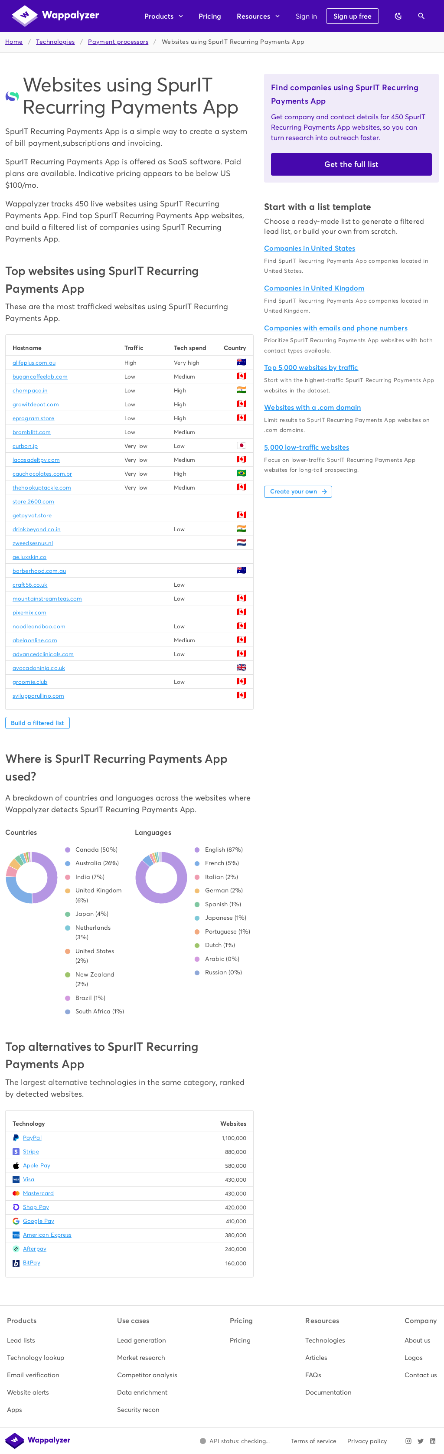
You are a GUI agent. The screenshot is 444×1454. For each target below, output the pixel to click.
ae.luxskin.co (29, 557)
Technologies (55, 42)
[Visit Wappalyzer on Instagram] (408, 1441)
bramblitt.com (32, 432)
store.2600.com (34, 501)
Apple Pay (36, 1165)
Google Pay (38, 1221)
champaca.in (30, 390)
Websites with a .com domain (312, 407)
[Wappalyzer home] (55, 16)
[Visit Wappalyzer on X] (421, 1441)
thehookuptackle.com (42, 487)
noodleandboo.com (39, 626)
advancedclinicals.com (43, 654)
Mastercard (38, 1193)
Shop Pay (36, 1207)
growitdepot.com (36, 404)
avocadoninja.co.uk (39, 668)
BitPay (31, 1262)
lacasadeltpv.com (36, 460)
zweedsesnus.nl (33, 543)
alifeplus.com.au (34, 362)
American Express (47, 1235)
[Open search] (421, 16)
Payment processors (118, 42)
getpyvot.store (32, 515)
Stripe (31, 1151)
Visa (28, 1179)
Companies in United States (309, 248)
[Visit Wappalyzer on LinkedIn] (433, 1441)
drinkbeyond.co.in (37, 529)
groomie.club (30, 682)
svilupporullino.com (38, 696)
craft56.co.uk (30, 585)
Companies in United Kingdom (314, 288)
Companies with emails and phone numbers (335, 328)
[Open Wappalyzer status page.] (234, 1441)
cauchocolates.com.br (42, 474)
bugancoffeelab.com (40, 376)
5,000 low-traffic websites (306, 447)
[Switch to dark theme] (398, 16)
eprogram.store (34, 418)
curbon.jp (25, 446)
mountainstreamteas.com (47, 598)
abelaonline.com (35, 640)
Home (14, 42)
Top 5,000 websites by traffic (311, 367)
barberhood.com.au (39, 571)
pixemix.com (29, 612)
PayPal (32, 1137)
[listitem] (35, 1340)
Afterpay (34, 1248)
